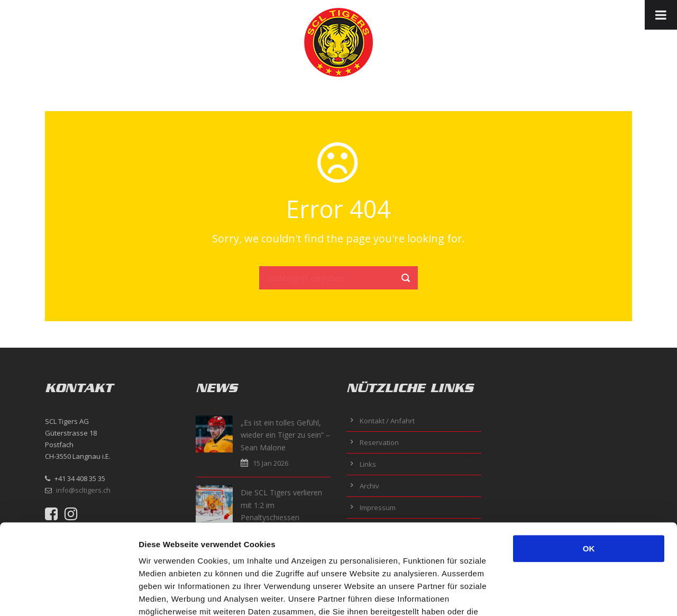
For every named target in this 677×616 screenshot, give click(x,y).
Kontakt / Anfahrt (387, 420)
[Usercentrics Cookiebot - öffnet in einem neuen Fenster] (68, 595)
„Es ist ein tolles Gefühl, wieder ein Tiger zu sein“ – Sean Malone (285, 435)
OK (589, 463)
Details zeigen (562, 595)
